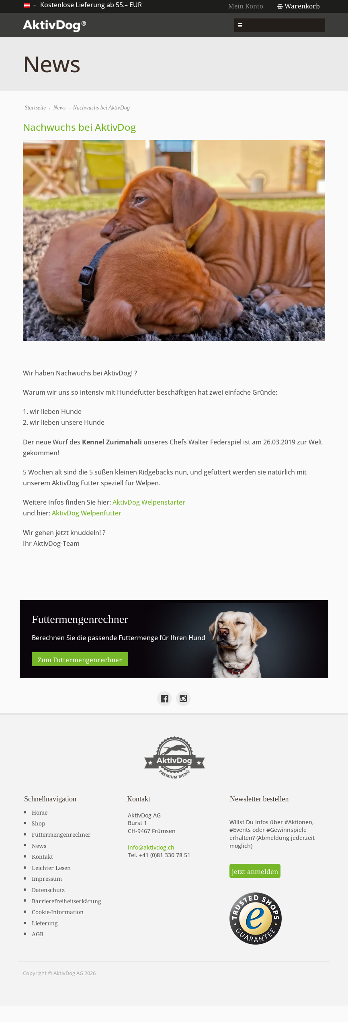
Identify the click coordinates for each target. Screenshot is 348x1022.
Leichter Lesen (51, 865)
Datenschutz (48, 888)
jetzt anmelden (255, 870)
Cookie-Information (58, 910)
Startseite (36, 108)
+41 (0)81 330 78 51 (164, 854)
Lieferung (45, 921)
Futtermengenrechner (61, 832)
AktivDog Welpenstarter (149, 501)
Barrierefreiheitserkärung (66, 899)
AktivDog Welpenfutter (87, 512)
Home (39, 810)
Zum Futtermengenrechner (80, 657)
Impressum (47, 877)
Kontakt (42, 855)
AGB (37, 932)
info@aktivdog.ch (151, 846)
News (60, 108)
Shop (38, 821)
